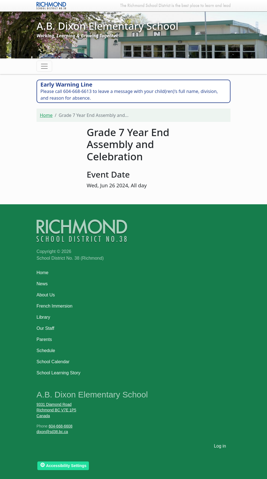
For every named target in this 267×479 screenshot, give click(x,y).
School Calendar (53, 361)
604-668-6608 (60, 426)
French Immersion (54, 306)
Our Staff (45, 328)
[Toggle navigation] (44, 66)
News (42, 283)
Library (43, 317)
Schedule (46, 350)
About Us (46, 295)
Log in (220, 446)
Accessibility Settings (63, 465)
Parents (44, 339)
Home (46, 115)
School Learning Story (58, 372)
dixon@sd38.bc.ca (52, 432)
